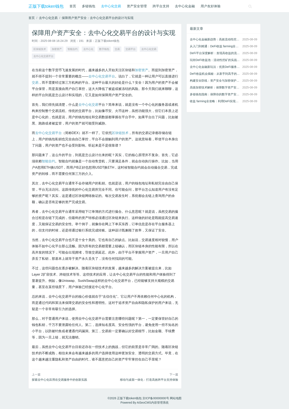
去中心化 (88, 49)
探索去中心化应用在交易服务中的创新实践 (59, 379)
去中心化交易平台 (43, 56)
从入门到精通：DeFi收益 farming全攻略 (215, 46)
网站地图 (176, 398)
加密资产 (57, 49)
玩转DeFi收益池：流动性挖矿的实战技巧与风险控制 (215, 60)
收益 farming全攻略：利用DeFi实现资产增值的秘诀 (215, 101)
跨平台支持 (161, 6)
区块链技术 (39, 49)
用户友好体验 (211, 6)
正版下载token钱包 (46, 6)
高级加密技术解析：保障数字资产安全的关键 (215, 87)
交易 (117, 49)
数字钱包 (104, 49)
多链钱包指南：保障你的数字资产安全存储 (215, 94)
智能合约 (73, 49)
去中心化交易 (111, 6)
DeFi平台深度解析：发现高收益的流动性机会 (215, 53)
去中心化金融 (185, 6)
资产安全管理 (137, 6)
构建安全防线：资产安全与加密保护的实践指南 (215, 80)
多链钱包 (88, 6)
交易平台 (131, 49)
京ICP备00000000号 (155, 398)
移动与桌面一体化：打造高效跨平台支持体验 (149, 379)
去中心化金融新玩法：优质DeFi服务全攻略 (215, 66)
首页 (72, 6)
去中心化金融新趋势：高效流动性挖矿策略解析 (215, 39)
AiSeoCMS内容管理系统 (152, 402)
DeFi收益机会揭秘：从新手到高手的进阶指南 (215, 73)
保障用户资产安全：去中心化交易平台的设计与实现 (97, 18)
